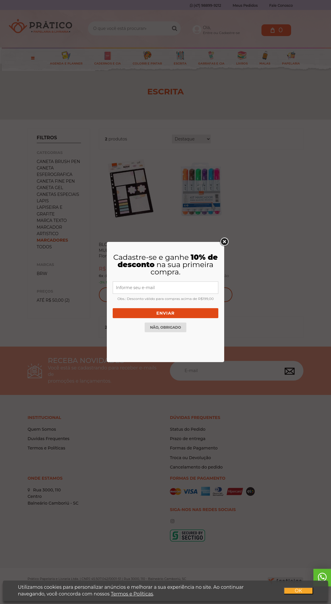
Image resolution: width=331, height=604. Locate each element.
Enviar (165, 313)
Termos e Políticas (132, 594)
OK (298, 590)
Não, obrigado (165, 327)
